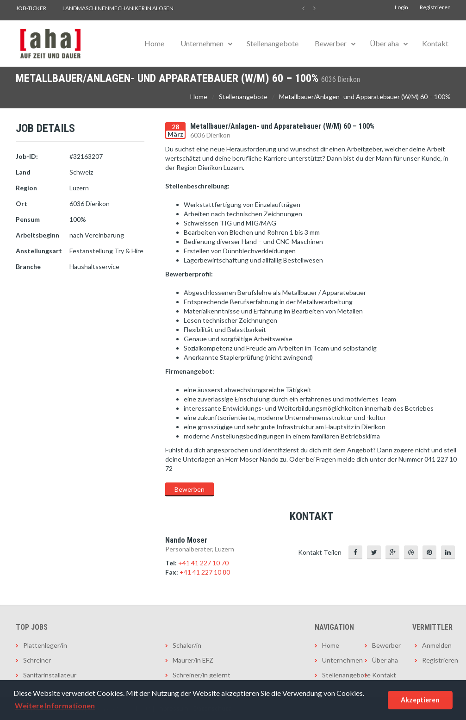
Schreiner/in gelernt (201, 675)
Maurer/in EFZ (193, 660)
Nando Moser (186, 540)
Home (154, 43)
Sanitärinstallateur (49, 675)
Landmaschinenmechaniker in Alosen (118, 8)
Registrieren (435, 7)
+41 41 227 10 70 (203, 563)
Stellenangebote (272, 43)
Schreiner (37, 660)
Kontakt (435, 43)
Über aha (384, 43)
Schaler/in (187, 645)
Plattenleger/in (45, 645)
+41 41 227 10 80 (205, 572)
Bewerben (189, 489)
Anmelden (436, 645)
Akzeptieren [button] (420, 700)
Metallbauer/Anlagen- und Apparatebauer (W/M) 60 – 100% (365, 96)
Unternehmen (202, 43)
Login (401, 7)
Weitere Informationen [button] (55, 705)
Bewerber (331, 43)
